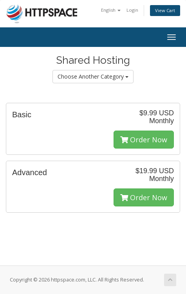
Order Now (143, 139)
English (111, 10)
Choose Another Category (93, 76)
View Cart (165, 10)
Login (132, 10)
